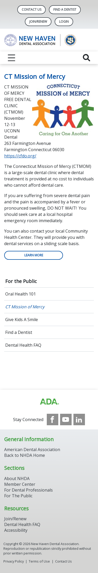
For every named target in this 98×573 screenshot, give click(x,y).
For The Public (18, 496)
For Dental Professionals (28, 490)
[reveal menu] (11, 57)
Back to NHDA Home (24, 455)
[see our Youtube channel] (66, 419)
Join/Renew (38, 21)
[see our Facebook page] (52, 419)
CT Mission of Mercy (24, 307)
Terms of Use (39, 561)
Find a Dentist (18, 332)
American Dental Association (32, 449)
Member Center (19, 484)
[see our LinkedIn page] (79, 419)
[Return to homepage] (49, 40)
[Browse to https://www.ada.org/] (49, 402)
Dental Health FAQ (23, 345)
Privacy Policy (13, 561)
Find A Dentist (64, 9)
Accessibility (15, 530)
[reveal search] (86, 57)
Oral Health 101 (20, 294)
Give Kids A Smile (21, 319)
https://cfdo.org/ (20, 156)
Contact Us (31, 9)
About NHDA (17, 478)
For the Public (21, 281)
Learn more (33, 255)
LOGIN (64, 21)
